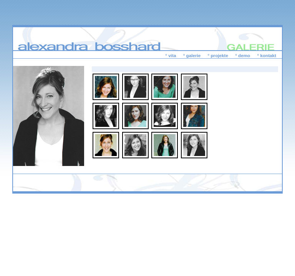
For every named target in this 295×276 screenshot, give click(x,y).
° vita (170, 55)
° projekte (218, 55)
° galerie (192, 55)
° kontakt (266, 55)
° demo (242, 55)
